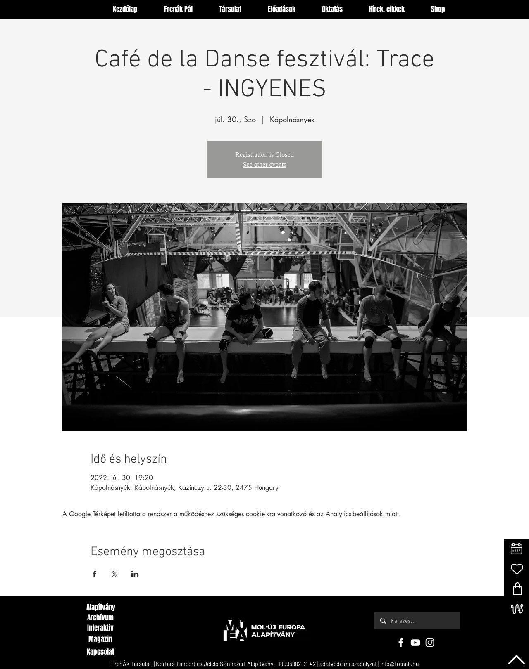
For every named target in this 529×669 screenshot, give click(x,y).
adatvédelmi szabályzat (348, 663)
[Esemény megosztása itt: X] (115, 574)
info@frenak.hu (399, 663)
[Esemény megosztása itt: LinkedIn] (135, 574)
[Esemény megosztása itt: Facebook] (94, 574)
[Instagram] (430, 642)
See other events (264, 164)
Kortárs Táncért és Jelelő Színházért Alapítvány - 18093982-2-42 (236, 663)
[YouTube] (415, 642)
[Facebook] (401, 642)
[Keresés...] (417, 620)
